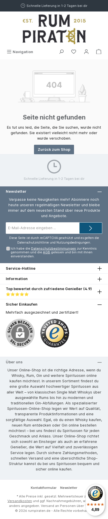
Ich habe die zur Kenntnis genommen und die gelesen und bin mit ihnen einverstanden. (54, 252)
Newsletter (68, 488)
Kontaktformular (43, 488)
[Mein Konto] (86, 52)
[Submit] (90, 228)
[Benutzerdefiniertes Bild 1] (54, 333)
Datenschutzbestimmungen (53, 248)
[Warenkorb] (98, 52)
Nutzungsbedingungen (73, 242)
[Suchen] (61, 52)
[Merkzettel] (73, 52)
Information (17, 279)
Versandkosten (19, 501)
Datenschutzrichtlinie (33, 242)
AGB (46, 252)
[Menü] (20, 52)
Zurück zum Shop (54, 149)
